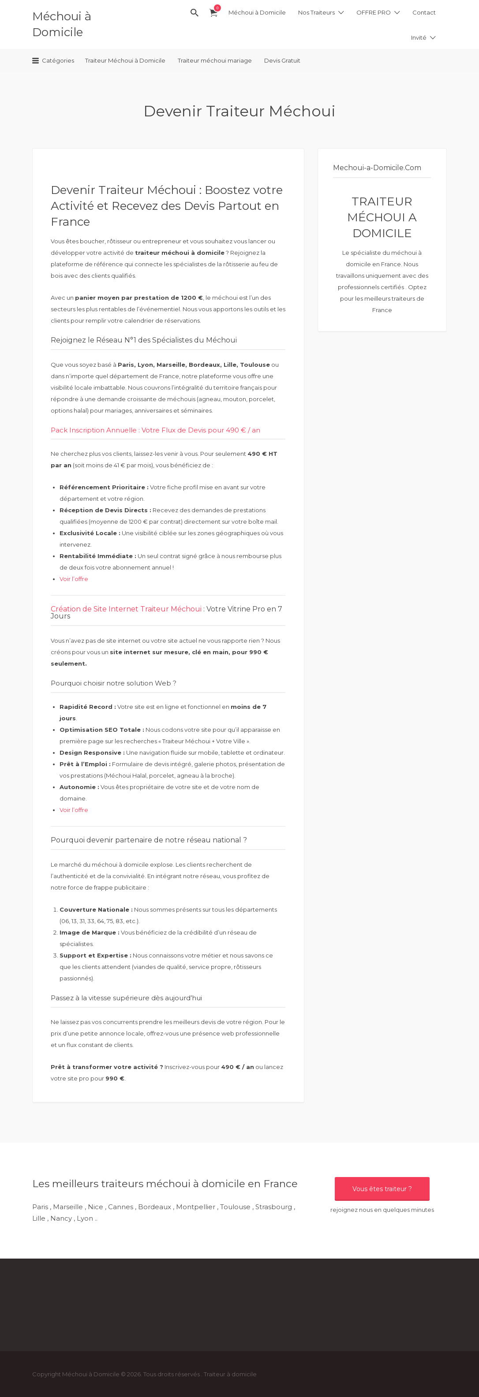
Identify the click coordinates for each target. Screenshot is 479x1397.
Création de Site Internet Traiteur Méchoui (127, 609)
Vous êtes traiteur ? (382, 1189)
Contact (424, 12)
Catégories (58, 60)
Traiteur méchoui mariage (215, 60)
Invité (419, 37)
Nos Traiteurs (316, 12)
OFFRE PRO (373, 12)
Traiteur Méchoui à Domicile (125, 60)
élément (215, 8)
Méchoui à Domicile (257, 12)
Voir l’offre (74, 578)
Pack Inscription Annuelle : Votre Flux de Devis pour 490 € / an (155, 430)
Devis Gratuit (282, 60)
